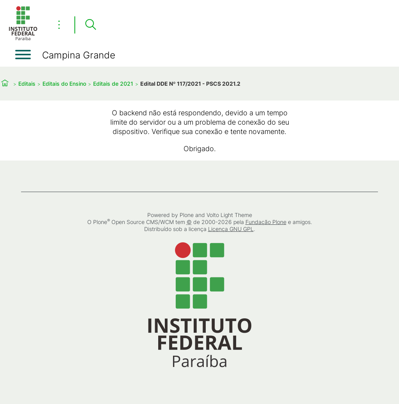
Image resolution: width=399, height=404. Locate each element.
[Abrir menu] (23, 54)
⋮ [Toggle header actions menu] (59, 24)
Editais (26, 83)
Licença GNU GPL (231, 229)
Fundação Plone (265, 222)
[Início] (23, 39)
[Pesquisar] (90, 24)
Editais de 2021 (113, 83)
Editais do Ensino (64, 83)
